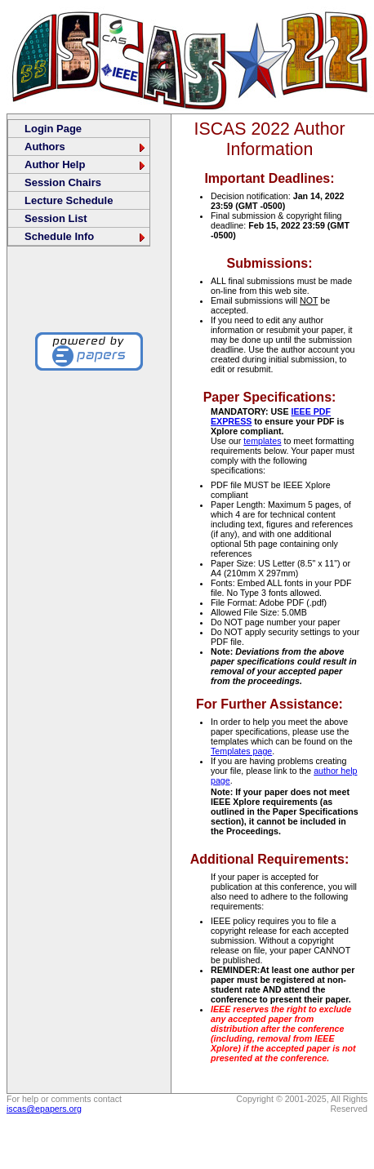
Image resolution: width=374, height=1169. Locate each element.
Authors (85, 146)
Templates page (241, 751)
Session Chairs (62, 182)
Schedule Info (85, 236)
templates (262, 441)
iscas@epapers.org (44, 1108)
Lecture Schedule (68, 200)
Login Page (53, 128)
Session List (55, 218)
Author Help (85, 164)
